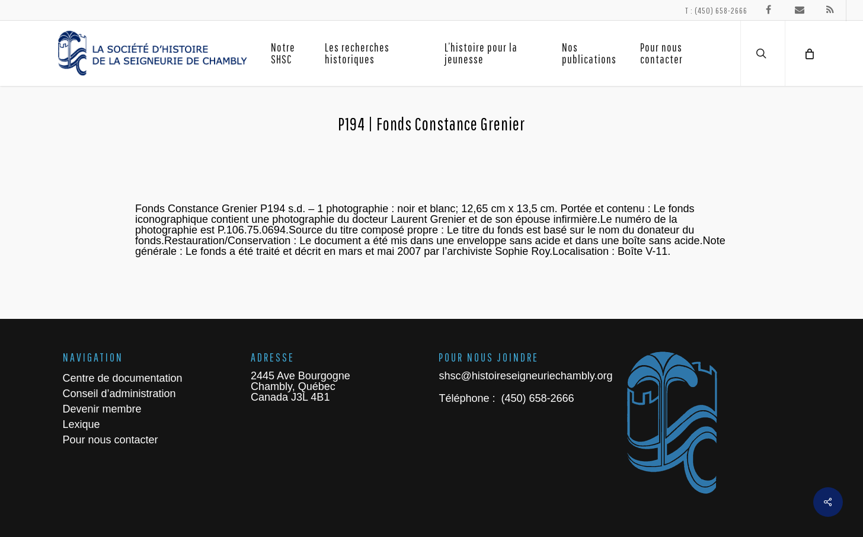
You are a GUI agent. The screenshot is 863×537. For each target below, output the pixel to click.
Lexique (81, 424)
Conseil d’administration (119, 393)
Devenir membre (102, 409)
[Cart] (808, 53)
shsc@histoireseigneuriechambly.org (525, 376)
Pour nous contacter (110, 439)
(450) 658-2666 (536, 398)
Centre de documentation (123, 378)
